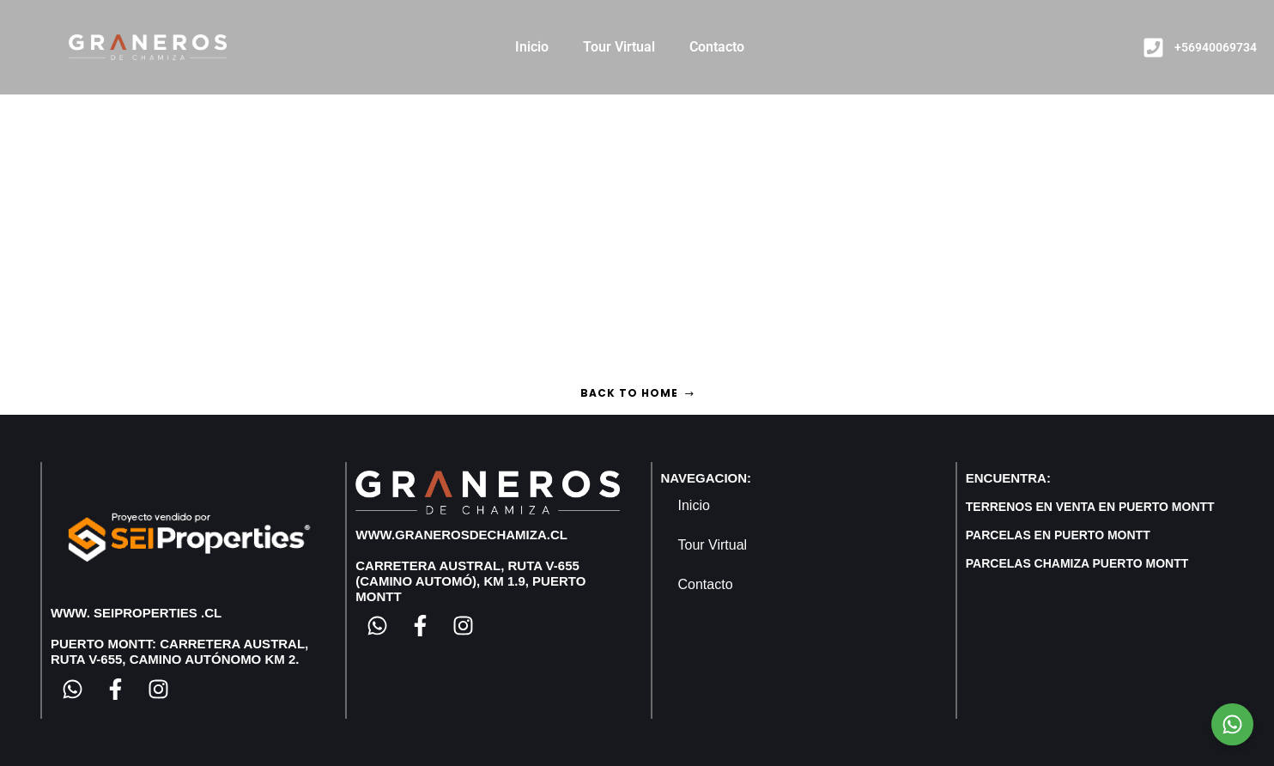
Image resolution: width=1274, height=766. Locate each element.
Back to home (637, 393)
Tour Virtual (619, 47)
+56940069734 (1215, 47)
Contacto (716, 47)
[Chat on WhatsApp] (1232, 724)
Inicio (532, 47)
